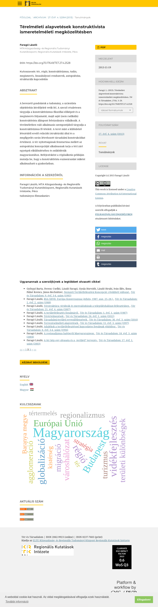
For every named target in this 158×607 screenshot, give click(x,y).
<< (21, 349)
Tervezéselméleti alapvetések (61, 323)
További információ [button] (17, 601)
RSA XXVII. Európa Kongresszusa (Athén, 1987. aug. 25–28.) (79, 299)
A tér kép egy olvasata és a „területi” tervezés (70, 340)
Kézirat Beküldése (35, 362)
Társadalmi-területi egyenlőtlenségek (66, 319)
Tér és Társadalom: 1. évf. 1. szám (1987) (103, 312)
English (26, 384)
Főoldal (25, 17)
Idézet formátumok (112, 110)
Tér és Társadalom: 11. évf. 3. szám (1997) (104, 323)
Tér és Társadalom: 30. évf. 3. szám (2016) (113, 319)
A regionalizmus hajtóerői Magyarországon (69, 333)
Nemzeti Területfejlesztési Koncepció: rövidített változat (97, 292)
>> (35, 349)
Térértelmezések (54, 316)
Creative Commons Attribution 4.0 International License (115, 193)
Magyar (27, 389)
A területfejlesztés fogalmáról (61, 312)
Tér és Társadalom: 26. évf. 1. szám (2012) (90, 316)
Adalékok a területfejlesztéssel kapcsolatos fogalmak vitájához (80, 326)
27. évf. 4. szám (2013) (60, 17)
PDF (103, 47)
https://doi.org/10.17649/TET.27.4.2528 (48, 62)
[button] (115, 230)
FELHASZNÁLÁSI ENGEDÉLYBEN (113, 214)
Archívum (39, 17)
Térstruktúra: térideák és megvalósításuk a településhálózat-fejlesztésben (87, 305)
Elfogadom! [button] (144, 599)
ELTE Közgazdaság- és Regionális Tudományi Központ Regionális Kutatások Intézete (81, 540)
